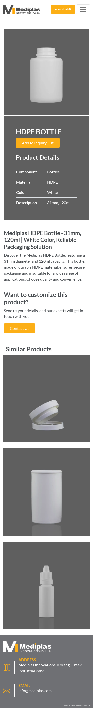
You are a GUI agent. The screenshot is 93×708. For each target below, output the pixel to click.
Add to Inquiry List (38, 142)
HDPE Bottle (54, 255)
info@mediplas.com (35, 690)
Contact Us (19, 328)
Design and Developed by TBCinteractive (77, 705)
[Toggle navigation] (83, 9)
